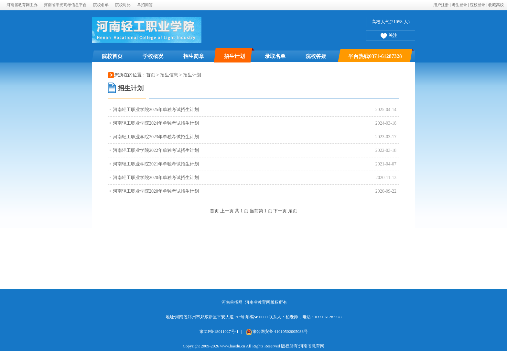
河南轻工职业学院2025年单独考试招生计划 (156, 109)
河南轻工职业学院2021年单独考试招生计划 (156, 164)
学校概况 (153, 56)
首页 (150, 75)
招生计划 (234, 56)
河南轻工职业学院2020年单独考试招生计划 (156, 177)
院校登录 (477, 5)
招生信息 (169, 75)
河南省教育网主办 (22, 5)
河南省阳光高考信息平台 (65, 5)
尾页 (292, 211)
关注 (389, 36)
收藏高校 (496, 5)
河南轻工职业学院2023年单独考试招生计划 (156, 136)
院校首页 (112, 56)
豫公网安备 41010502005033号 (277, 331)
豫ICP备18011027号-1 (219, 331)
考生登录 (459, 5)
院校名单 (101, 5)
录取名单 (275, 56)
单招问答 (145, 5)
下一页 (280, 211)
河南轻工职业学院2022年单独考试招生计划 (156, 150)
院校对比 (123, 5)
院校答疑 (316, 56)
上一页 (227, 211)
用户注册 (441, 5)
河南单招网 (232, 302)
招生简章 (193, 56)
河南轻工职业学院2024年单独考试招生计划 (156, 123)
